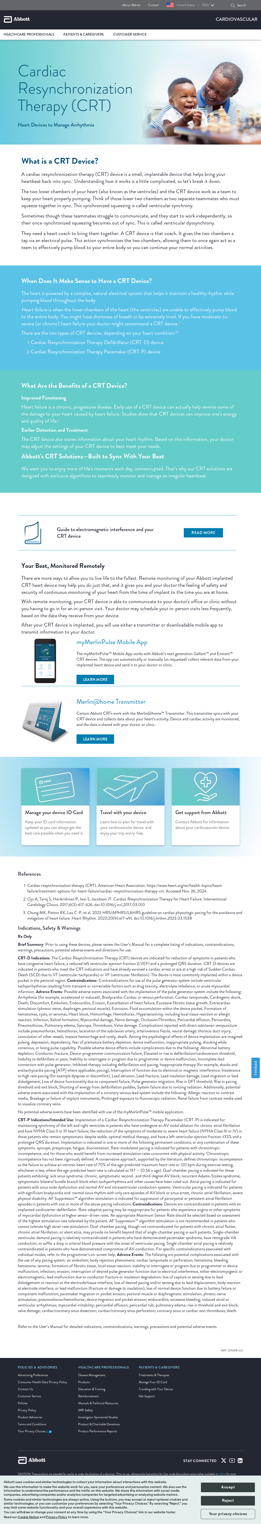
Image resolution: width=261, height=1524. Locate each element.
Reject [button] (228, 1500)
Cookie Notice (28, 1517)
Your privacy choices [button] (228, 1514)
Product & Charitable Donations (99, 1424)
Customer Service (29, 1396)
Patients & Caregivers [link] (83, 34)
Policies (22, 1403)
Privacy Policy (27, 1410)
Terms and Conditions (32, 1424)
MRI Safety (85, 1410)
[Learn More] (95, 679)
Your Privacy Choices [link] (35, 1431)
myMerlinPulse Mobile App (112, 641)
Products (84, 1382)
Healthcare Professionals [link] (29, 34)
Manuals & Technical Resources (98, 1403)
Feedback (255, 1068)
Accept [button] (228, 1487)
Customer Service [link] (130, 34)
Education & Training (91, 1389)
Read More (203, 532)
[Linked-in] (240, 1462)
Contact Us (25, 1389)
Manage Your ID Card (153, 1382)
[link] (38, 1369)
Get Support (147, 1396)
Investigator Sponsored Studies (98, 1417)
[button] (233, 5)
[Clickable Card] (55, 806)
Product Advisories (30, 1417)
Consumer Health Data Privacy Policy (42, 1382)
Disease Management (91, 1375)
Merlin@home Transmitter (111, 701)
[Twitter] (224, 1462)
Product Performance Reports (97, 1431)
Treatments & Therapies (154, 1375)
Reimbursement (88, 1396)
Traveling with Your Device (156, 1389)
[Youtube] (232, 1462)
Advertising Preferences (33, 1375)
